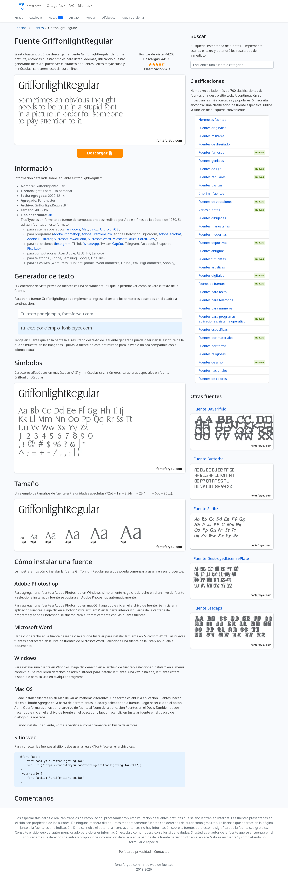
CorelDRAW (146, 239)
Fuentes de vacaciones (215, 201)
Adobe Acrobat (170, 234)
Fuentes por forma (213, 346)
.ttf (50, 215)
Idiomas (84, 5)
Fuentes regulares (212, 177)
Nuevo (56, 17)
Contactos (161, 851)
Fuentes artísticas (212, 267)
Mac (85, 229)
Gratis (19, 17)
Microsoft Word (99, 239)
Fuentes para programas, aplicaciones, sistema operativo (222, 318)
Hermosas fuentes (212, 119)
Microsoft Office (124, 239)
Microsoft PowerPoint (70, 239)
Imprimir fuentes (211, 193)
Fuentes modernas (213, 234)
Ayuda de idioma (133, 17)
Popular (91, 17)
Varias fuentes (209, 210)
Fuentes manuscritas (214, 226)
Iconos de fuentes (212, 283)
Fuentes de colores (213, 378)
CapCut (117, 243)
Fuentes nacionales (213, 370)
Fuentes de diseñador (215, 144)
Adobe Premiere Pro (97, 234)
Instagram (63, 243)
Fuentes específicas (213, 329)
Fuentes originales (212, 128)
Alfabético (108, 17)
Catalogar (35, 17)
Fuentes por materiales (216, 337)
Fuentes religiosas (212, 354)
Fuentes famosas (211, 152)
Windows (73, 229)
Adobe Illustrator (39, 239)
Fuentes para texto (213, 292)
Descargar (100, 153)
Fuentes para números (215, 308)
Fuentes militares (211, 136)
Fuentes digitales (211, 275)
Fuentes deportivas (213, 242)
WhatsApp (91, 243)
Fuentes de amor (211, 362)
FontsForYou (31, 6)
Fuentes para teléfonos (216, 300)
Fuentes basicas (210, 185)
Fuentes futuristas (212, 259)
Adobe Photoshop (66, 234)
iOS (115, 229)
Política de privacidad (135, 851)
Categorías (55, 5)
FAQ (72, 5)
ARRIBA (74, 17)
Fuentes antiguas (211, 251)
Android (106, 229)
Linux (94, 229)
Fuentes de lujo (210, 169)
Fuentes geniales (211, 160)
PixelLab (33, 248)
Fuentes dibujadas (212, 218)
